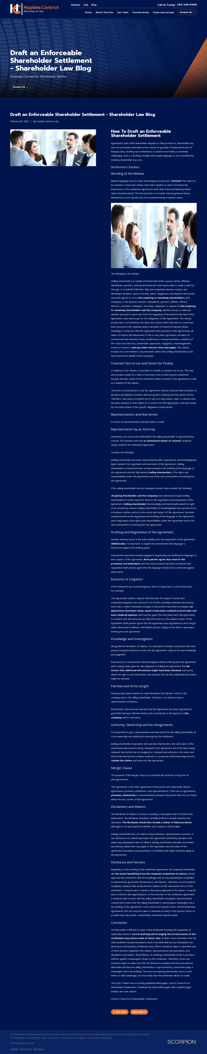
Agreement (173, 402)
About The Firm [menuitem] (104, 12)
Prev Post (119, 1012)
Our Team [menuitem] (122, 12)
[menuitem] (14, 1049)
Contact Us (186, 12)
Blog (93, 4)
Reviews (75, 4)
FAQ (86, 4)
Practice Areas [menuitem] (140, 12)
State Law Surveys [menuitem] (163, 12)
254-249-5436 (187, 4)
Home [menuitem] (88, 12)
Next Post (139, 1012)
